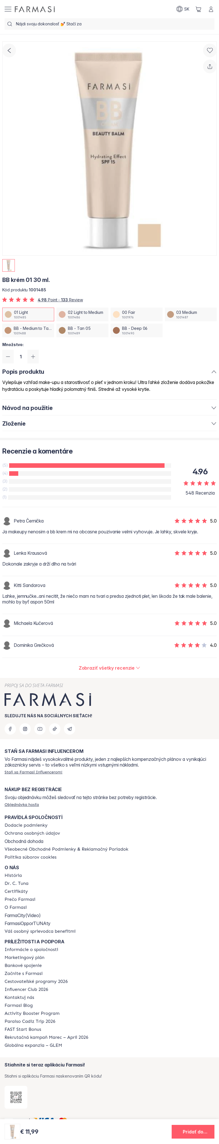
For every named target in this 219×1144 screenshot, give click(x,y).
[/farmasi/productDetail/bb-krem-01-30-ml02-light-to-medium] (82, 314)
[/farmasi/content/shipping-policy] (26, 825)
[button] (193, 1132)
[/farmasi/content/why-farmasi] (20, 899)
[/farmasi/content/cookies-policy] (30, 857)
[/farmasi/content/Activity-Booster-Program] (32, 1013)
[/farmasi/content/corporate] (31, 949)
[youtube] (40, 729)
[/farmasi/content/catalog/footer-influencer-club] (26, 989)
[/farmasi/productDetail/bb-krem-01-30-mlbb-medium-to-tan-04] (28, 330)
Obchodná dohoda (24, 841)
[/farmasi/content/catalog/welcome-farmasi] (40, 931)
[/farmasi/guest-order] (22, 804)
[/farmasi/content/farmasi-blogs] (19, 1005)
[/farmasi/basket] (198, 9)
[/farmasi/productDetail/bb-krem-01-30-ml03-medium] (191, 314)
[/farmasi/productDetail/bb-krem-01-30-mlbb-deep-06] (137, 330)
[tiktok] (54, 729)
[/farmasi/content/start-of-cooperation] (24, 973)
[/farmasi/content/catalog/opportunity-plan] (24, 957)
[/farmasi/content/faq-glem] (33, 1045)
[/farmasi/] (35, 9)
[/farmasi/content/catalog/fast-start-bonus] (23, 1029)
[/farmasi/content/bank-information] (23, 965)
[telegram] (69, 729)
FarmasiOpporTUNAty (27, 923)
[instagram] (25, 729)
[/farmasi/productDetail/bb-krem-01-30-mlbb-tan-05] (82, 330)
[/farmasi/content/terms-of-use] (66, 849)
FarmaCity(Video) (23, 915)
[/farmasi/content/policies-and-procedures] (32, 833)
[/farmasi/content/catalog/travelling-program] (36, 981)
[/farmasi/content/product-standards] (16, 891)
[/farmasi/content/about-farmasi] (13, 875)
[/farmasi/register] (33, 772)
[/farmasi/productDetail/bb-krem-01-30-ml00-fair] (137, 314)
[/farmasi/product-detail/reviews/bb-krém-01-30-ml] (110, 668)
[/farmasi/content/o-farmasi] (16, 907)
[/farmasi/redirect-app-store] (16, 1097)
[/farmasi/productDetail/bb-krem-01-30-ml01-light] (28, 314)
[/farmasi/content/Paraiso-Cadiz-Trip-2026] (30, 1021)
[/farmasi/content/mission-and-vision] (17, 883)
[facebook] (10, 729)
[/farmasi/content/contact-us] (19, 997)
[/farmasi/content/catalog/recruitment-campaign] (46, 1037)
